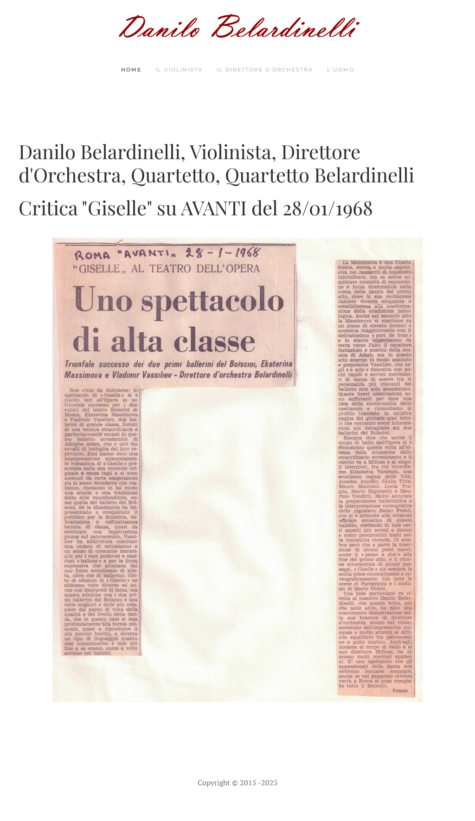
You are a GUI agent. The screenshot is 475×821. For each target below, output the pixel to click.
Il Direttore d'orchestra (265, 69)
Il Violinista (179, 69)
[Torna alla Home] (237, 25)
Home (131, 69)
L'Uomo (340, 69)
